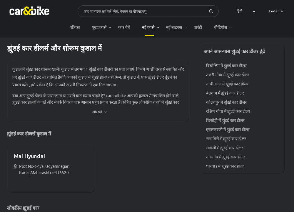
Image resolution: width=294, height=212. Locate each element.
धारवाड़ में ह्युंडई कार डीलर (225, 166)
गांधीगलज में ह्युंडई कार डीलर (227, 84)
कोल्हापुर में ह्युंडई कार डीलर (226, 102)
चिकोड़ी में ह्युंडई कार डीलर (225, 120)
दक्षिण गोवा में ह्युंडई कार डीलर (228, 111)
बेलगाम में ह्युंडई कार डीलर (225, 93)
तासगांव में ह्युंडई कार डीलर (225, 157)
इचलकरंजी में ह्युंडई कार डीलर (228, 129)
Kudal (276, 11)
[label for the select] (245, 11)
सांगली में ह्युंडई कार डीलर (224, 147)
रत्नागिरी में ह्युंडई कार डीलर (226, 138)
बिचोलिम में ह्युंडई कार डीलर (226, 65)
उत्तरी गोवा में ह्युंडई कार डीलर (227, 74)
